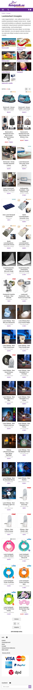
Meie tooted (5, 650)
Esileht (3, 13)
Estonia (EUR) (6, 653)
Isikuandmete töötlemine (8, 648)
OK (30, 686)
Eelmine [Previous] (17, 619)
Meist (3, 644)
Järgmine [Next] (16, 627)
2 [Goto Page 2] (29, 89)
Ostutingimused (6, 642)
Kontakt (4, 646)
